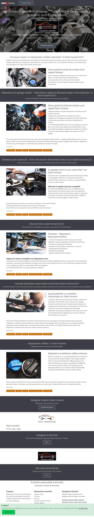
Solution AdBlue (47, 150)
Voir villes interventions (47, 407)
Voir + (46, 442)
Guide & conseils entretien (35, 150)
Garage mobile (10, 150)
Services (25, 150)
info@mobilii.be (26, 3)
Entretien (19, 150)
